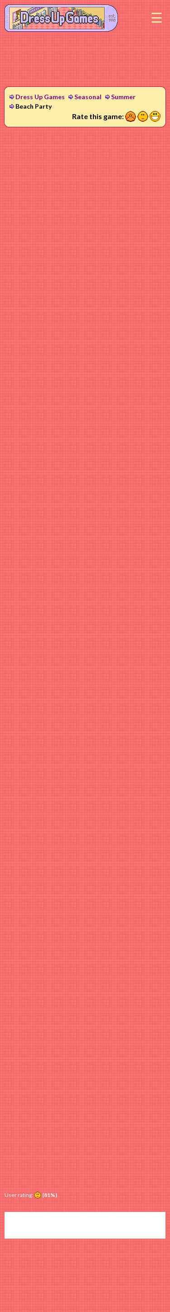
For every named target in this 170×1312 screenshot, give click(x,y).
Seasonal (88, 97)
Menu (156, 18)
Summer (123, 97)
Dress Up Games (40, 97)
